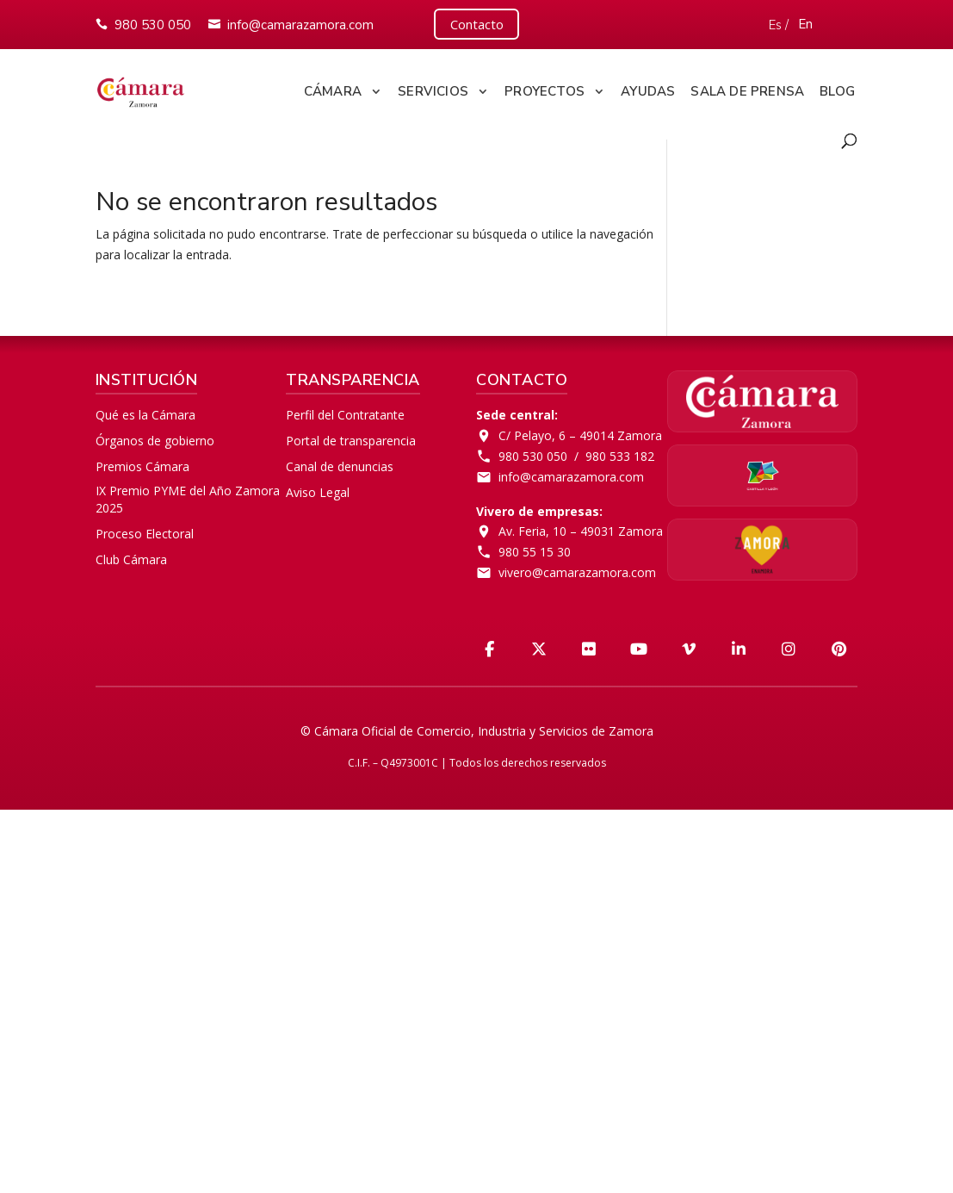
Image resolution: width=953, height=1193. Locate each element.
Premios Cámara (142, 463)
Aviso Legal (318, 488)
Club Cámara (131, 555)
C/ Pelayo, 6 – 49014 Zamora (580, 432)
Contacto (477, 22)
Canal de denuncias (339, 463)
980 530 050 (152, 23)
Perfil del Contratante (345, 411)
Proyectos (544, 88)
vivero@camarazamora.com (577, 569)
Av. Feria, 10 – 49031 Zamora (580, 527)
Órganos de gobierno (155, 437)
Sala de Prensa (747, 88)
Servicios (433, 88)
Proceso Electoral (145, 530)
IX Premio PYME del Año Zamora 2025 (188, 495)
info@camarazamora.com (300, 23)
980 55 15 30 (534, 548)
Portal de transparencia (351, 437)
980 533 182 (619, 452)
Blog (837, 88)
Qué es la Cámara (145, 411)
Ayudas (648, 88)
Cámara (333, 88)
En (807, 22)
